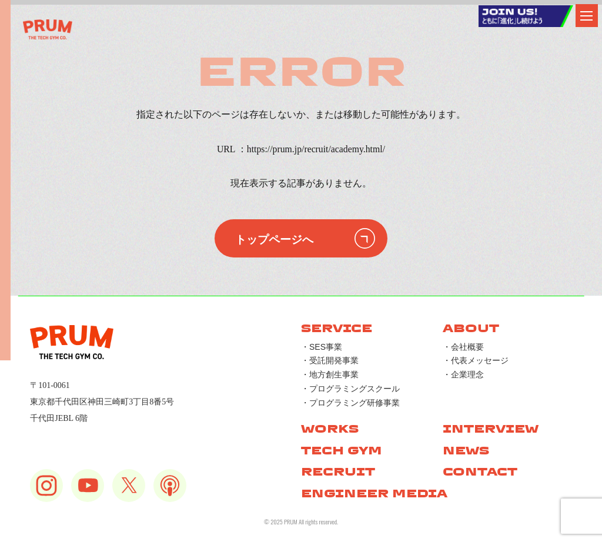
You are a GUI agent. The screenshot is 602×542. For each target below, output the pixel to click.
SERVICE (336, 328)
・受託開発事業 (330, 360)
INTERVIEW (491, 429)
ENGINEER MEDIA (374, 493)
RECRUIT (338, 472)
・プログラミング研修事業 (350, 402)
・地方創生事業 (330, 374)
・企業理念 (463, 374)
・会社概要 (463, 347)
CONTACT (480, 472)
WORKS (330, 429)
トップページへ (274, 238)
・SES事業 (321, 347)
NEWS (466, 451)
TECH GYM (341, 451)
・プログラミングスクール (350, 388)
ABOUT (471, 328)
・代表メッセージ (476, 360)
